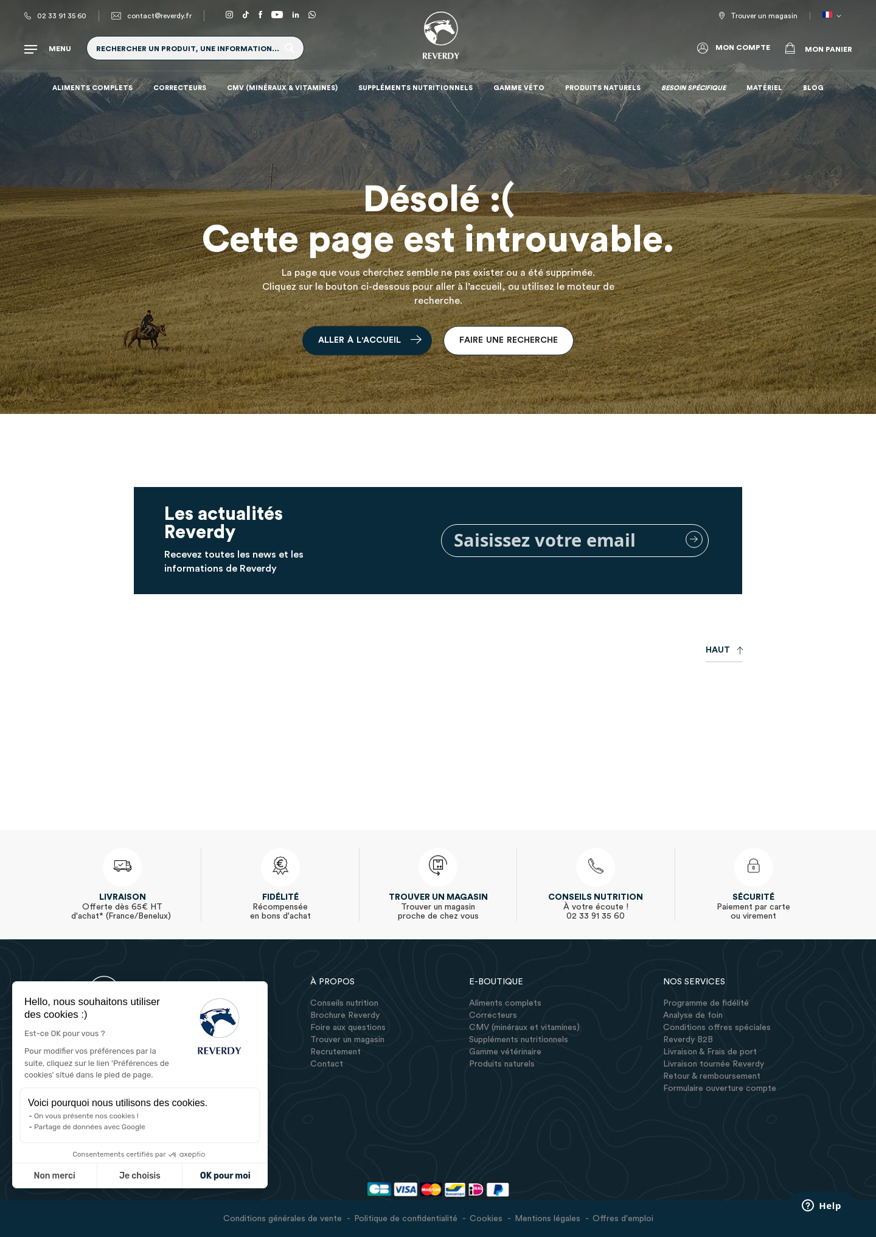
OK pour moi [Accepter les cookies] (225, 1176)
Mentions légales (547, 1218)
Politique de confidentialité (405, 1218)
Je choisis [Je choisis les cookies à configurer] (140, 1176)
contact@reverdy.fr (159, 15)
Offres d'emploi (623, 1218)
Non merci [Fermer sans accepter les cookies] (54, 1176)
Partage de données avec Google (89, 1127)
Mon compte (742, 47)
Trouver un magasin (764, 15)
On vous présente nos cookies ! (86, 1116)
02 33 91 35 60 (61, 15)
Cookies (486, 1218)
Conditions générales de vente (282, 1218)
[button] (834, 16)
